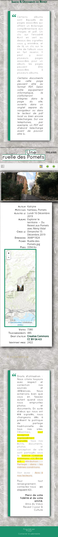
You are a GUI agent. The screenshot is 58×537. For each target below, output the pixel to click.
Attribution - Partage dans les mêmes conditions (30, 464)
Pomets (42, 209)
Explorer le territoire (33, 221)
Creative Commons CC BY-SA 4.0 (38, 338)
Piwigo (29, 531)
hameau (32, 209)
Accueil (10, 154)
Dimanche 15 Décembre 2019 (36, 233)
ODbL (20, 325)
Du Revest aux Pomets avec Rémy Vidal (38, 225)
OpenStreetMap (16, 322)
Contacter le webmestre (29, 534)
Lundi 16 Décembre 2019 (38, 214)
